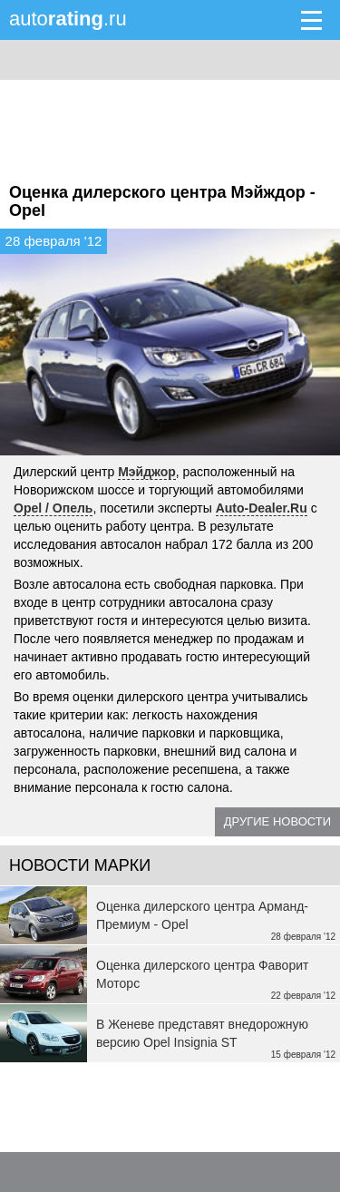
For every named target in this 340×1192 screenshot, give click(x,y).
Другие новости (277, 821)
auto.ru (68, 18)
